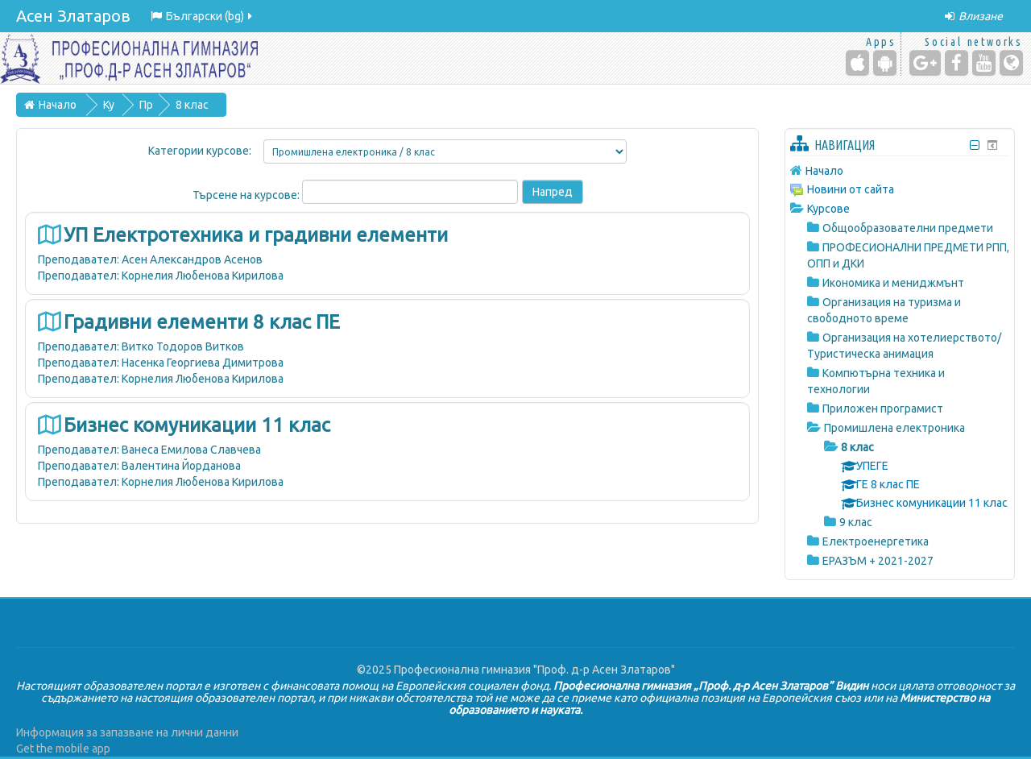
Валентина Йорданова (181, 465)
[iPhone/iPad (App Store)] (857, 63)
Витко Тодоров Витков (183, 346)
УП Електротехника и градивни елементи (256, 235)
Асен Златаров (73, 15)
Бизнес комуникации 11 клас (197, 425)
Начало (824, 170)
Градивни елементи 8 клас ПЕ (202, 322)
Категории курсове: (199, 150)
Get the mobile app (63, 748)
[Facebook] (956, 63)
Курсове (828, 208)
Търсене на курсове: (247, 195)
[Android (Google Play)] (884, 63)
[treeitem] (899, 170)
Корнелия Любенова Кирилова (203, 275)
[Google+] (925, 63)
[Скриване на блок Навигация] (975, 145)
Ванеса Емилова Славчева (191, 449)
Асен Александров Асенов (192, 259)
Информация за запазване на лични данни (127, 732)
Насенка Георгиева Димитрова (203, 362)
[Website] (1011, 63)
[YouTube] (984, 63)
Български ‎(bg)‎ (203, 16)
